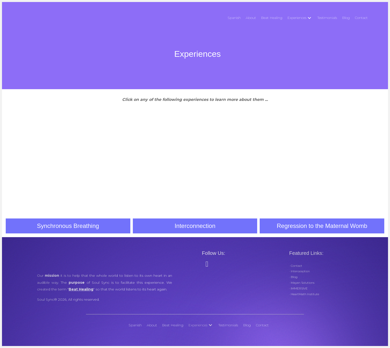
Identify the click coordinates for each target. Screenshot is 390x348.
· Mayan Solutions (301, 282)
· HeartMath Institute (304, 294)
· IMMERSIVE (298, 288)
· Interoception (299, 271)
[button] (309, 18)
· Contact (295, 266)
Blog (293, 277)
